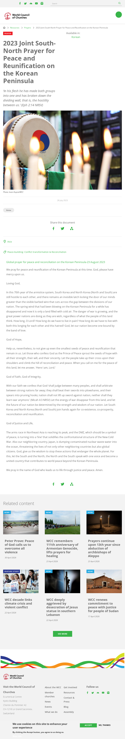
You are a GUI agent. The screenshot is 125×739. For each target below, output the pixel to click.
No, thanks (105, 725)
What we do (51, 711)
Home (4, 28)
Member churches (50, 694)
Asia (9, 241)
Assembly (69, 711)
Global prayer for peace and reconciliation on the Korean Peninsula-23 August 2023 (55, 262)
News (48, 701)
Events (48, 706)
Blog (66, 706)
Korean (76, 37)
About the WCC (53, 687)
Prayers (27, 27)
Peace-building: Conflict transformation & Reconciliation (36, 251)
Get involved (70, 687)
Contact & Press (69, 699)
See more (62, 634)
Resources (14, 27)
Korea (8, 210)
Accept (88, 725)
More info (17, 736)
